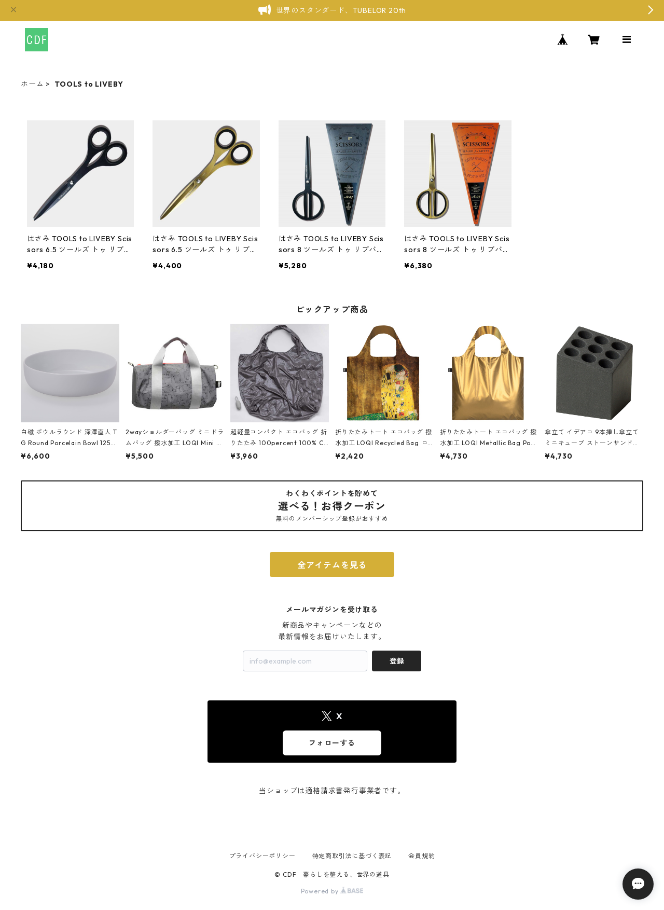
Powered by (332, 891)
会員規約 (421, 856)
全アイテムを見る (332, 565)
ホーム (32, 84)
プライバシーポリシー (262, 856)
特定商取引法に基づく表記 (352, 856)
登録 (397, 661)
